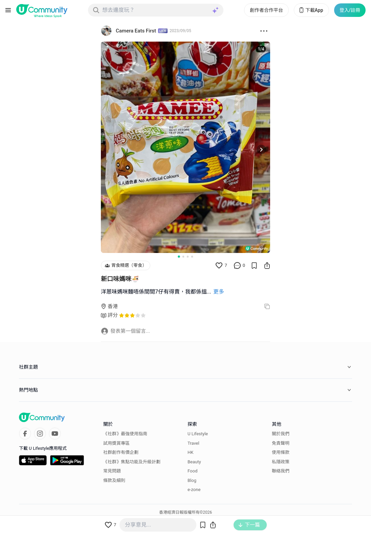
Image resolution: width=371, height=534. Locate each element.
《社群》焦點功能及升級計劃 (131, 461)
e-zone (194, 489)
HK (190, 452)
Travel (193, 443)
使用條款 (280, 452)
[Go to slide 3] (188, 256)
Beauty (194, 461)
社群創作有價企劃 (120, 452)
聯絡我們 (280, 470)
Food (192, 470)
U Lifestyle (198, 433)
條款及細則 (114, 480)
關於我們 (280, 433)
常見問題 (112, 470)
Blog (192, 480)
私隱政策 (280, 461)
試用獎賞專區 (116, 443)
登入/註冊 (350, 10)
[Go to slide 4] (192, 256)
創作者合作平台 (266, 10)
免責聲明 (280, 443)
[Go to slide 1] (179, 256)
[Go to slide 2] (183, 256)
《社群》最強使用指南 (125, 433)
